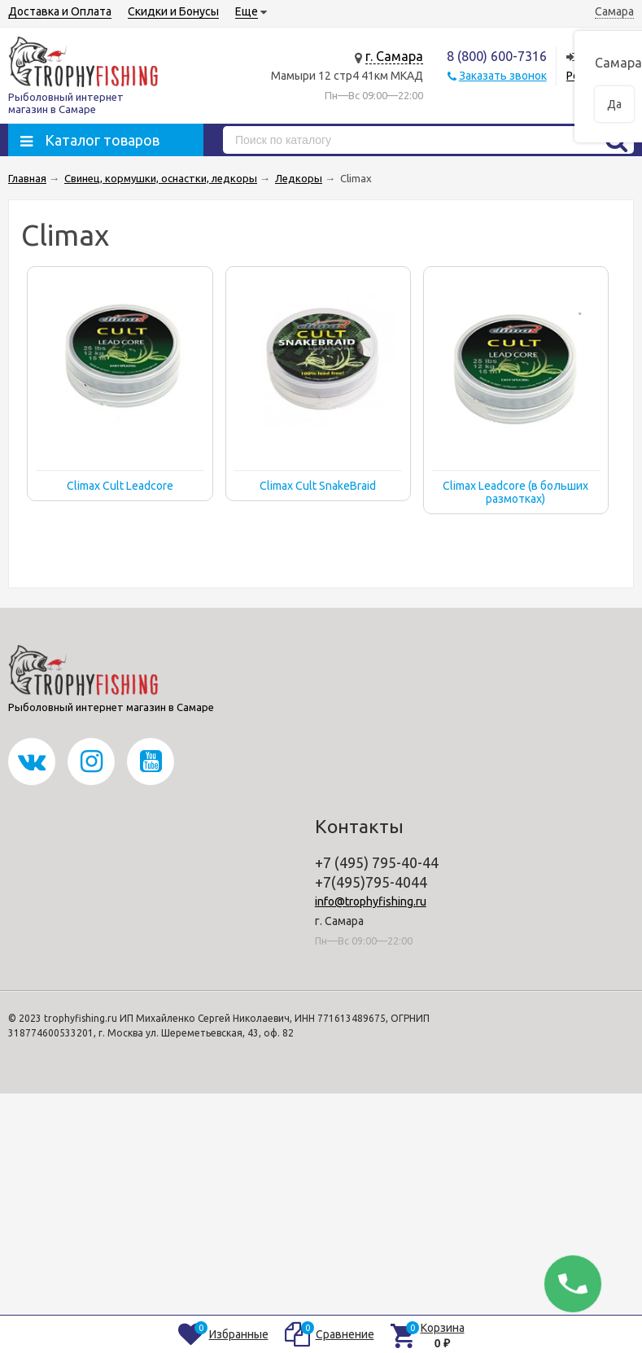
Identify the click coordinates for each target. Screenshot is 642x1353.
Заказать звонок (503, 75)
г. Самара (394, 56)
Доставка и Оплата (59, 11)
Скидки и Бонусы (173, 11)
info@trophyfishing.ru (370, 901)
